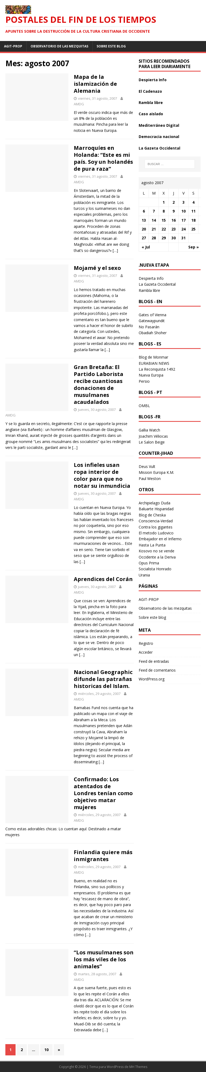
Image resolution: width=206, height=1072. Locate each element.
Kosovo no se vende (156, 550)
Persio (144, 381)
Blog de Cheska (152, 515)
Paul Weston (150, 478)
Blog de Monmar (153, 357)
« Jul (146, 247)
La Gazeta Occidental (159, 148)
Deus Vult (147, 466)
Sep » (193, 247)
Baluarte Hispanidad (156, 508)
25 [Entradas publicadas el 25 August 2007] (193, 229)
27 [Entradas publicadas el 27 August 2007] (144, 237)
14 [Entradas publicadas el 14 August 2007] (154, 220)
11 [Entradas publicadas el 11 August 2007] (193, 211)
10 (46, 1049)
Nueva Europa (151, 375)
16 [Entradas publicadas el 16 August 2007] (173, 220)
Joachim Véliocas (153, 436)
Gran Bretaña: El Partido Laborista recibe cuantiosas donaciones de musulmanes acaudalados (98, 384)
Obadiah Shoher (153, 332)
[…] (115, 250)
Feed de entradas (154, 661)
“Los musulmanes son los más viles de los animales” (104, 959)
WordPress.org (151, 679)
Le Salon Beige (152, 442)
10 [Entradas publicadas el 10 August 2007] (183, 211)
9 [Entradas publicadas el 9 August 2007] (173, 211)
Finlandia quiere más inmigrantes (103, 855)
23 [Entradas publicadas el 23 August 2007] (173, 229)
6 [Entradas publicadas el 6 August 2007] (144, 211)
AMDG (79, 104)
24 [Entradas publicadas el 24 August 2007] (183, 229)
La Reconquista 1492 (157, 369)
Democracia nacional (159, 136)
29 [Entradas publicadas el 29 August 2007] (163, 237)
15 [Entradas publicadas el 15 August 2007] (163, 220)
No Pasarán (149, 326)
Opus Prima (149, 562)
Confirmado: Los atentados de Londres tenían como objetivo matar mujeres (103, 793)
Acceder (146, 652)
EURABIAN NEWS (154, 363)
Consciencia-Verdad (156, 520)
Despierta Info (153, 79)
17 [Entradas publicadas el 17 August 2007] (183, 220)
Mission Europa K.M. (156, 472)
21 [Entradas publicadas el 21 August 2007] (154, 229)
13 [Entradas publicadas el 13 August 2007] (144, 220)
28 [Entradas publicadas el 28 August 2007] (154, 237)
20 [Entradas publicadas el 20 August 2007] (144, 229)
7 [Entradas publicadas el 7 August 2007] (154, 211)
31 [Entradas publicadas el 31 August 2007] (183, 237)
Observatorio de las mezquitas (59, 46)
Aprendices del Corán (103, 579)
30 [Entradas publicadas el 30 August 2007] (173, 237)
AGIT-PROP (13, 46)
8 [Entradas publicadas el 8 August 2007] (164, 211)
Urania (144, 575)
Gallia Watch (149, 430)
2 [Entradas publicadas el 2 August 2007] (173, 202)
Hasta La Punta (152, 545)
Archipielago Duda (154, 502)
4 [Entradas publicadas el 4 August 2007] (193, 202)
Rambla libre (151, 102)
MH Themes (138, 1066)
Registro (146, 643)
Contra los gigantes (155, 527)
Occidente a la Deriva (157, 557)
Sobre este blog (111, 46)
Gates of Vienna (152, 314)
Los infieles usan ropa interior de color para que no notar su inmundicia (102, 475)
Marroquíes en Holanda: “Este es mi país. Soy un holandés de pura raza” (103, 158)
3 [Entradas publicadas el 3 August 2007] (183, 202)
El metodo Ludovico (156, 532)
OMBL (144, 405)
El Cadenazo (150, 91)
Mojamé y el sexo (97, 267)
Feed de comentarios (157, 670)
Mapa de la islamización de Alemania (95, 83)
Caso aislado (151, 113)
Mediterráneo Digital (159, 125)
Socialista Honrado (155, 568)
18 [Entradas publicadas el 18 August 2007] (193, 220)
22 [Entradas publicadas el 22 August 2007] (163, 229)
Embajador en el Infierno (160, 538)
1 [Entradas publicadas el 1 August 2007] (164, 202)
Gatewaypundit (152, 320)
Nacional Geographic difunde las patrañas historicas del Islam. (103, 679)
